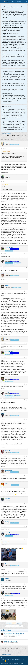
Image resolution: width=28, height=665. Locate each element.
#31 (26, 419)
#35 (26, 503)
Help (23, 659)
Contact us (3, 659)
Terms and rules (10, 659)
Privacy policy (18, 659)
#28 (26, 357)
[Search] (26, 1)
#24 (26, 267)
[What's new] (23, 1)
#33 (26, 475)
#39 (26, 584)
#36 (26, 526)
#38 (26, 569)
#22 (26, 181)
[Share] (24, 148)
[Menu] (2, 1)
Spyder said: (4, 541)
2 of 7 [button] (14, 623)
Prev (9, 623)
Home (2, 660)
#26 (26, 291)
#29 (26, 384)
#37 (26, 539)
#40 (26, 598)
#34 (26, 488)
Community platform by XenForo (12, 663)
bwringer (4, 139)
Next (19, 623)
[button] (1, 657)
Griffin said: (4, 184)
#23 (26, 253)
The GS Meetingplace (12, 636)
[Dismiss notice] (25, 106)
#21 (26, 148)
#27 (26, 343)
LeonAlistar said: (5, 151)
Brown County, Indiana (10, 641)
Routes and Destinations (13, 642)
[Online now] (3, 250)
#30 (26, 399)
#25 (26, 279)
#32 (26, 456)
